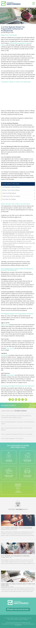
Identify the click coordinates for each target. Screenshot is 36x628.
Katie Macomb (4, 32)
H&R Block (4, 355)
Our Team (7, 618)
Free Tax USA (10, 348)
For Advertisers (23, 618)
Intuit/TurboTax (10, 375)
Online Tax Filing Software (9, 193)
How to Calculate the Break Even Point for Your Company (16, 434)
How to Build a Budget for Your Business (12, 438)
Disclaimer (26, 619)
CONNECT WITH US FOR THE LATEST (18, 609)
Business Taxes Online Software (11, 190)
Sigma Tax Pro (5, 324)
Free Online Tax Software (9, 199)
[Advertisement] (18, 96)
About (12, 618)
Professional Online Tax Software (11, 196)
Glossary (21, 619)
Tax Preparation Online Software (11, 187)
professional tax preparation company (19, 43)
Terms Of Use (14, 619)
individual (3, 45)
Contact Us (16, 618)
